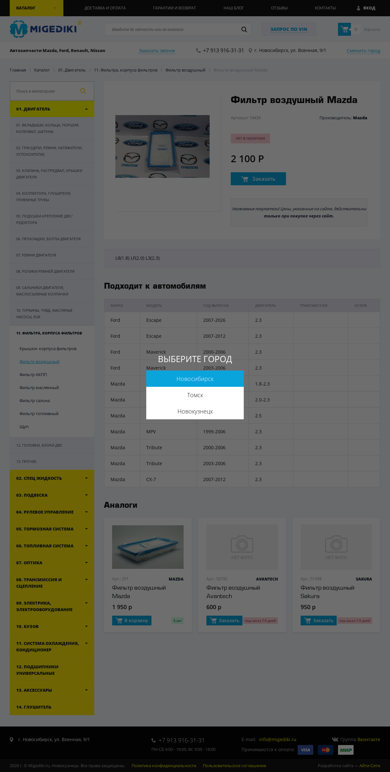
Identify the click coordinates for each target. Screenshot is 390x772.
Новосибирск (195, 379)
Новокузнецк (195, 411)
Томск (195, 395)
